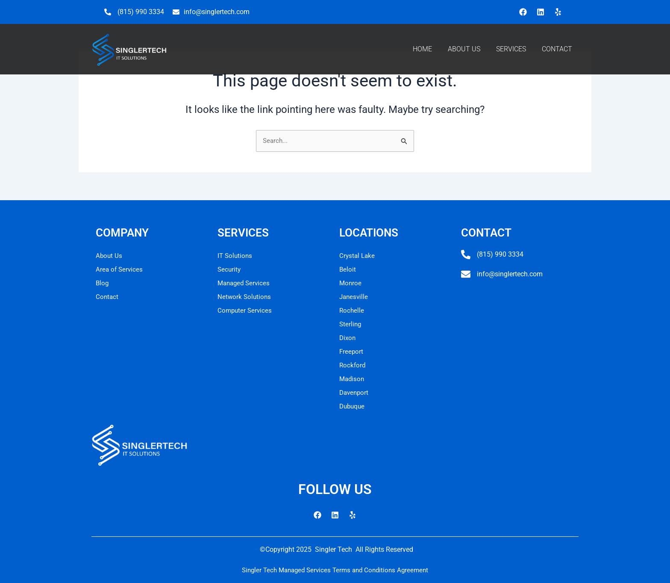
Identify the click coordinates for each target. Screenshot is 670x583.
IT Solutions (235, 256)
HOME (422, 49)
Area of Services (120, 269)
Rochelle (352, 310)
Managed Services (245, 283)
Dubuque (353, 406)
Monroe (350, 283)
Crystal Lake (357, 256)
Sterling (350, 324)
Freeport (351, 351)
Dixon (348, 338)
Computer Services (245, 310)
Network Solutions (245, 297)
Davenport (354, 392)
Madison (352, 379)
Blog (102, 283)
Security (229, 269)
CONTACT (557, 49)
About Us (109, 256)
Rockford (353, 365)
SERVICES (511, 49)
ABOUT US (464, 49)
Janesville (354, 297)
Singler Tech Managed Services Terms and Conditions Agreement (335, 570)
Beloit (347, 269)
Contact (107, 297)
